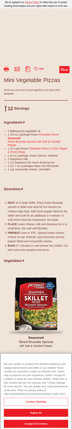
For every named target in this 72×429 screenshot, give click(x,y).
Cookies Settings (36, 404)
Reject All (36, 415)
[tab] (36, 123)
